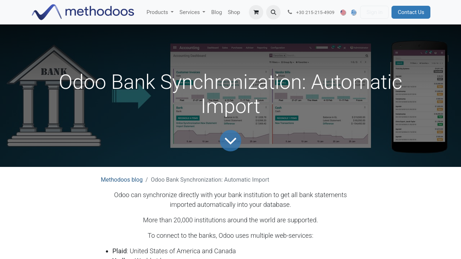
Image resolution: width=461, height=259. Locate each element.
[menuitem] (160, 12)
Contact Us (411, 12)
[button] (273, 12)
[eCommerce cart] (256, 12)
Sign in (374, 12)
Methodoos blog (122, 179)
